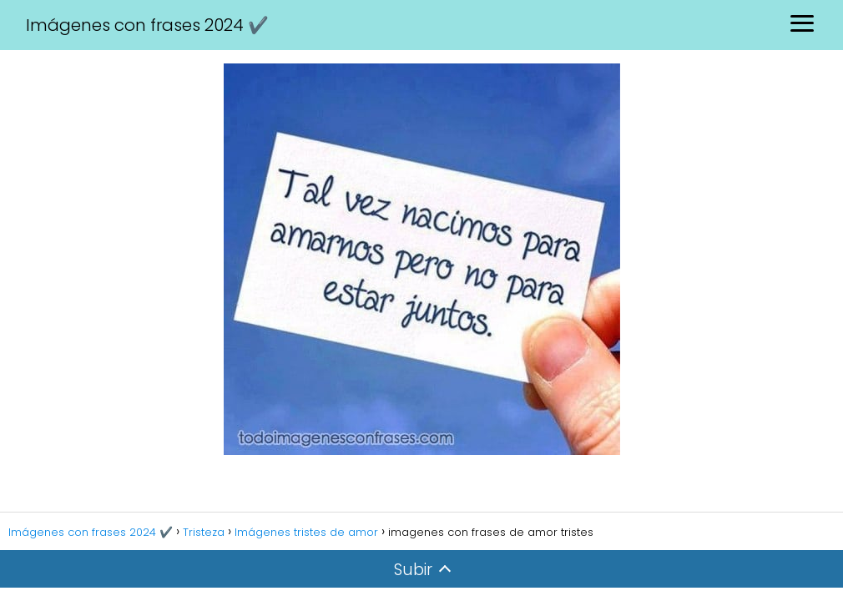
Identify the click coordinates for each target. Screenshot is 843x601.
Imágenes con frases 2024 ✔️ (147, 25)
